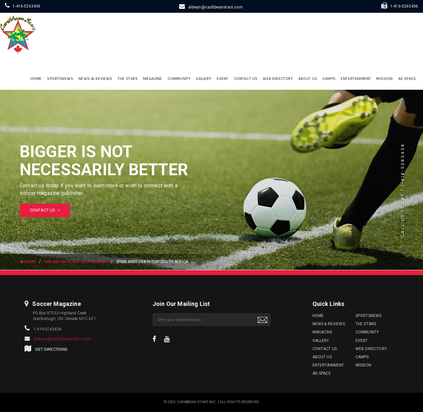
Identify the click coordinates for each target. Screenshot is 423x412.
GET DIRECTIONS (51, 349)
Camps (328, 78)
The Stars (128, 78)
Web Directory (278, 78)
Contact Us (246, 78)
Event (223, 78)
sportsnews (60, 78)
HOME (28, 261)
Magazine (152, 78)
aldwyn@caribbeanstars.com (215, 7)
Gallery (203, 78)
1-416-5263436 (26, 6)
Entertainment (356, 78)
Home (36, 78)
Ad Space (407, 78)
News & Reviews (95, 78)
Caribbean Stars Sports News (76, 261)
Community (179, 78)
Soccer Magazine (56, 303)
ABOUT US (307, 78)
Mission (384, 78)
